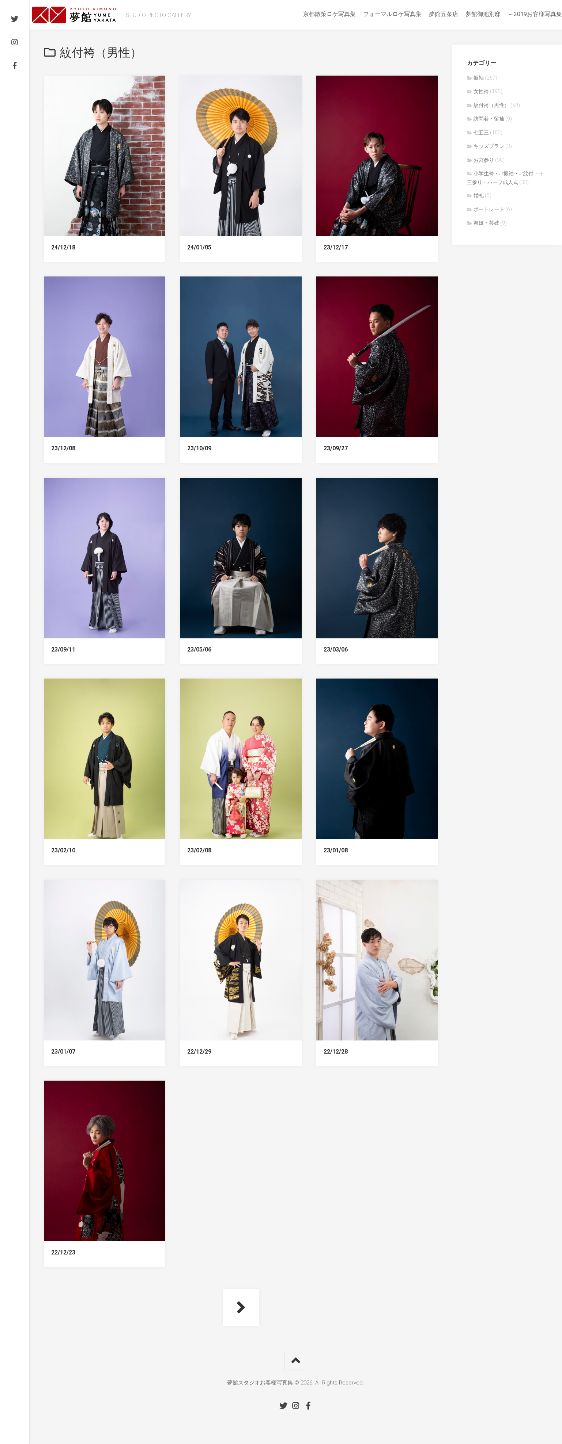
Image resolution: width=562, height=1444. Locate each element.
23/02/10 (63, 850)
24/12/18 (63, 247)
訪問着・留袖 (489, 119)
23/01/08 (336, 850)
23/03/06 (336, 649)
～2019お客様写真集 (520, 14)
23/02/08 (199, 850)
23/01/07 (63, 1051)
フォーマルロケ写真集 (377, 14)
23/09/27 (336, 448)
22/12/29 (199, 1051)
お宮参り (484, 160)
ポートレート (489, 209)
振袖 (479, 78)
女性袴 (481, 91)
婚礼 (479, 195)
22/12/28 (336, 1051)
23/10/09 (199, 448)
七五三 (481, 132)
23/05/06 (199, 649)
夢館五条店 (429, 14)
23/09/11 (63, 649)
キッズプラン (489, 146)
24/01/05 (199, 247)
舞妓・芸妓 (486, 223)
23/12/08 (63, 448)
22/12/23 (63, 1252)
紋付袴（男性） (491, 105)
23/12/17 (336, 247)
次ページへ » (241, 1307)
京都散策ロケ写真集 (314, 14)
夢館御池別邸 (468, 14)
